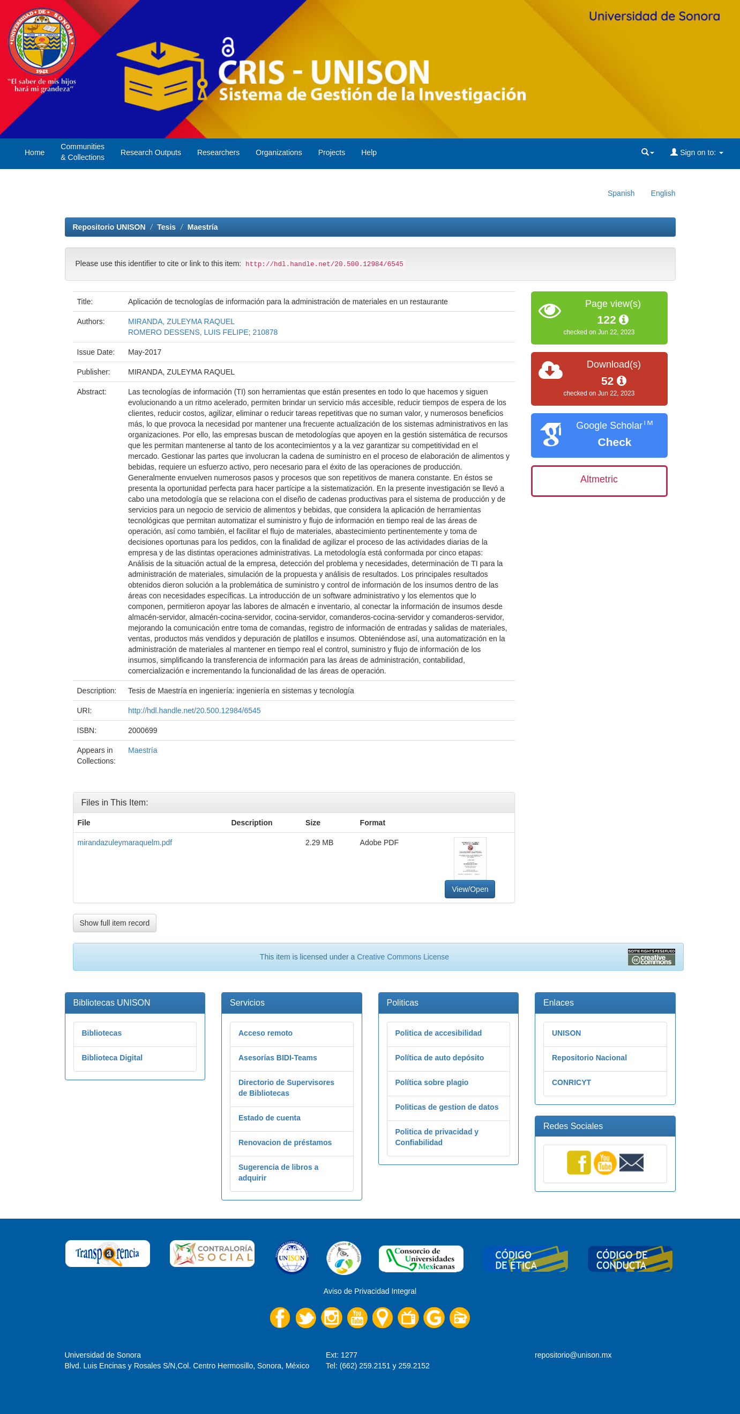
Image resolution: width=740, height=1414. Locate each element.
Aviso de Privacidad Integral (370, 1291)
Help (369, 152)
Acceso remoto (265, 1033)
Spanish (621, 193)
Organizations (279, 152)
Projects (332, 152)
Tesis (166, 227)
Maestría (203, 227)
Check (614, 442)
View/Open (470, 889)
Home (34, 152)
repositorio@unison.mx (573, 1355)
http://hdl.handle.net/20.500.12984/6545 (194, 710)
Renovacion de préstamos (285, 1142)
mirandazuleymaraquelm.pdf (125, 842)
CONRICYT (571, 1082)
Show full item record (115, 923)
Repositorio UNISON (109, 227)
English (663, 193)
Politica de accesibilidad (438, 1033)
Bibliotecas (102, 1033)
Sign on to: (696, 152)
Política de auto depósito (439, 1057)
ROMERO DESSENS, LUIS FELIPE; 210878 (203, 332)
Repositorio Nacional (589, 1057)
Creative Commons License (403, 957)
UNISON (566, 1033)
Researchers (218, 152)
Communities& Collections (82, 152)
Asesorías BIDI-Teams (277, 1057)
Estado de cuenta (269, 1117)
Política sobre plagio (432, 1082)
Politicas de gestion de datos (447, 1107)
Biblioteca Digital (112, 1057)
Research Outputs (151, 152)
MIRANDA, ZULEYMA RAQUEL (181, 321)
